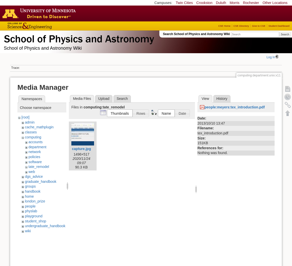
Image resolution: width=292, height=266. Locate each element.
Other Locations (274, 3)
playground (33, 216)
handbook (33, 191)
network (34, 152)
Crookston (204, 3)
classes (31, 132)
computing (33, 137)
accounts (35, 142)
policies (34, 157)
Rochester (251, 3)
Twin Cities (184, 3)
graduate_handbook (40, 182)
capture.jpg (81, 149)
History (221, 99)
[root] (25, 117)
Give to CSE (258, 25)
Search (285, 34)
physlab (31, 211)
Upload (103, 99)
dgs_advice (34, 176)
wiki (28, 231)
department (37, 147)
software (35, 162)
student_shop (35, 221)
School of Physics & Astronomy (78, 38)
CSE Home (224, 25)
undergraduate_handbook (45, 226)
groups (30, 186)
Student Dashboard (279, 25)
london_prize (35, 201)
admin (30, 122)
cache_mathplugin (39, 127)
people (30, 206)
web (31, 172)
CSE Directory (241, 25)
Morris (235, 3)
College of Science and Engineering (45, 25)
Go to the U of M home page (40, 13)
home (29, 196)
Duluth (221, 3)
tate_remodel (38, 167)
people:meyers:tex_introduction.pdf (235, 107)
